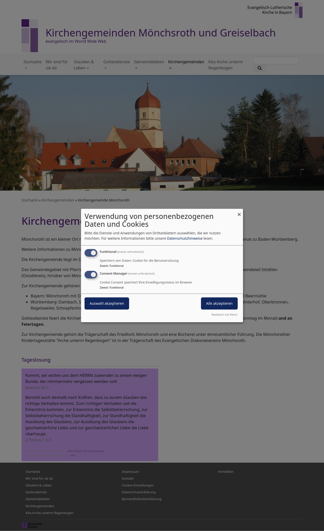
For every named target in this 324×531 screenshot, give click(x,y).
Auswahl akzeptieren (107, 303)
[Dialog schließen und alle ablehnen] (239, 212)
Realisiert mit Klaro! (224, 314)
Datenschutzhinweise (184, 238)
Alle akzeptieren (219, 303)
